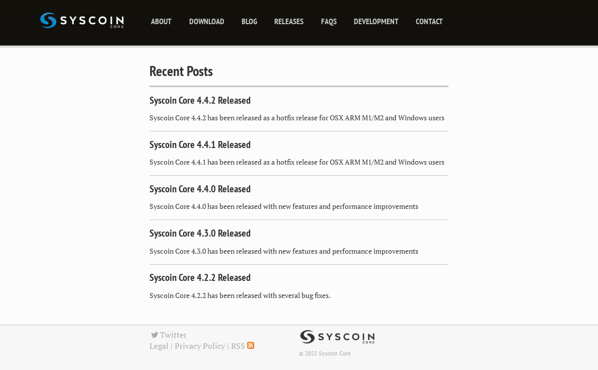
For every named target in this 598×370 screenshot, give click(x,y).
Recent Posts (181, 70)
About (161, 21)
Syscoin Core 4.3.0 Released (200, 233)
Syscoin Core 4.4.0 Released (200, 188)
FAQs (329, 21)
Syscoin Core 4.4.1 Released (200, 144)
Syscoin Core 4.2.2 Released (200, 277)
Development (376, 21)
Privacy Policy (200, 345)
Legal (159, 345)
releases (289, 21)
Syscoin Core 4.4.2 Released (200, 100)
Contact (429, 21)
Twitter (168, 334)
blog (249, 21)
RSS (242, 345)
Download (207, 21)
